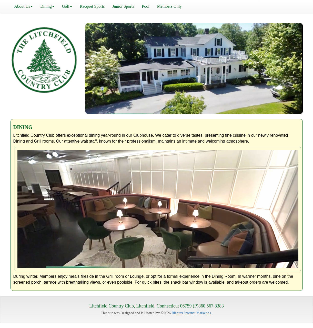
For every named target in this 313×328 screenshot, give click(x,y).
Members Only (169, 6)
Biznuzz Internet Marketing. (192, 313)
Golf (67, 6)
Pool (145, 6)
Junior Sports (123, 6)
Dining (47, 6)
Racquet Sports (92, 6)
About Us (23, 6)
